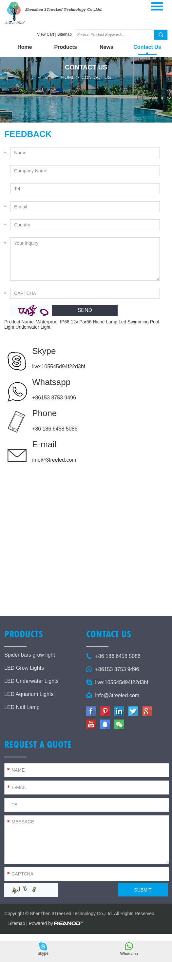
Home (24, 47)
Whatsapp (51, 382)
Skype (44, 351)
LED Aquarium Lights (28, 694)
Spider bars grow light (29, 655)
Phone (44, 413)
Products (65, 47)
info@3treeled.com (54, 460)
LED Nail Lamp (22, 707)
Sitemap (64, 34)
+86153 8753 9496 (54, 397)
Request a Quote (38, 744)
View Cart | (47, 34)
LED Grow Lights (24, 668)
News (106, 47)
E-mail (44, 444)
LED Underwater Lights (31, 681)
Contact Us (147, 47)
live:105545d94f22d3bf (58, 366)
